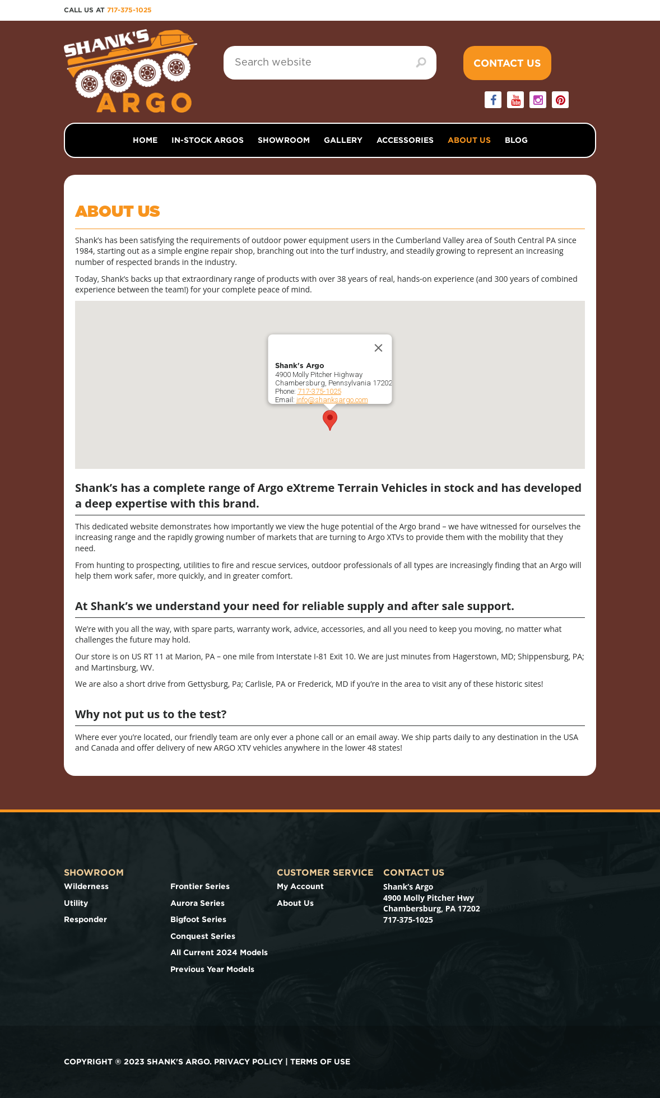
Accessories (405, 140)
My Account (300, 886)
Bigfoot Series (198, 919)
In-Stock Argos (207, 140)
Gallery (343, 140)
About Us (469, 140)
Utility (76, 903)
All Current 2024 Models (219, 952)
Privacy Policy (248, 1061)
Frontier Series (200, 886)
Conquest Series (202, 936)
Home (145, 140)
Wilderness (86, 886)
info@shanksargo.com (332, 400)
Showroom (284, 140)
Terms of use (320, 1061)
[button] (330, 420)
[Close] (378, 347)
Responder (85, 919)
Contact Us (507, 63)
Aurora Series (197, 903)
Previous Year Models (212, 969)
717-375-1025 (129, 9)
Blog (516, 140)
